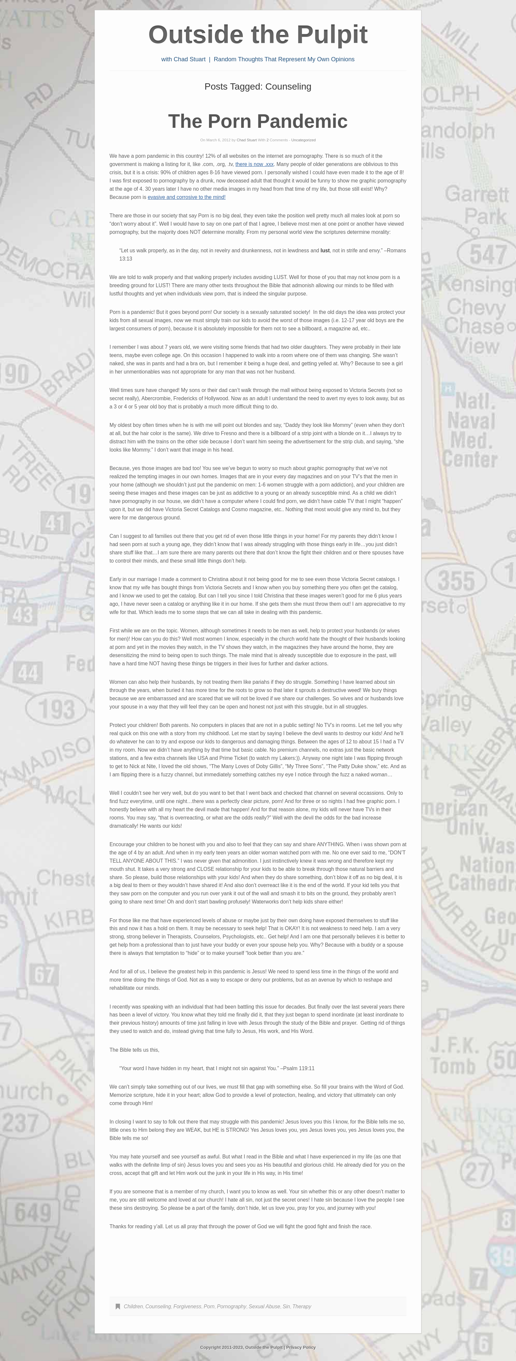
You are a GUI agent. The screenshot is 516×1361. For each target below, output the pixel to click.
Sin (286, 1306)
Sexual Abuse (264, 1306)
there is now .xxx (254, 164)
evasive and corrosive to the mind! (187, 197)
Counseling (158, 1306)
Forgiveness (187, 1306)
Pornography (231, 1306)
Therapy (301, 1306)
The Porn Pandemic (258, 121)
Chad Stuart (247, 140)
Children (133, 1306)
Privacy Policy (301, 1347)
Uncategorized (303, 140)
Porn (209, 1306)
